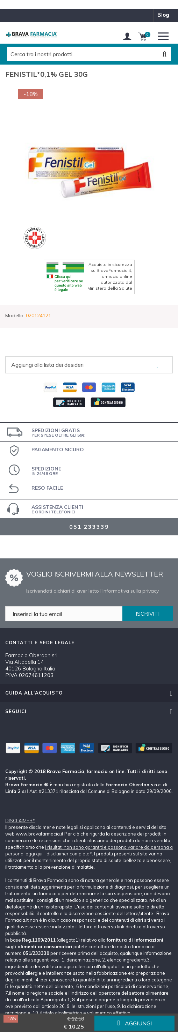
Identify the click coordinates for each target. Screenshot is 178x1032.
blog (163, 15)
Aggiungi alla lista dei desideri (47, 364)
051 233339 (89, 526)
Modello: (14, 315)
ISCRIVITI (147, 613)
